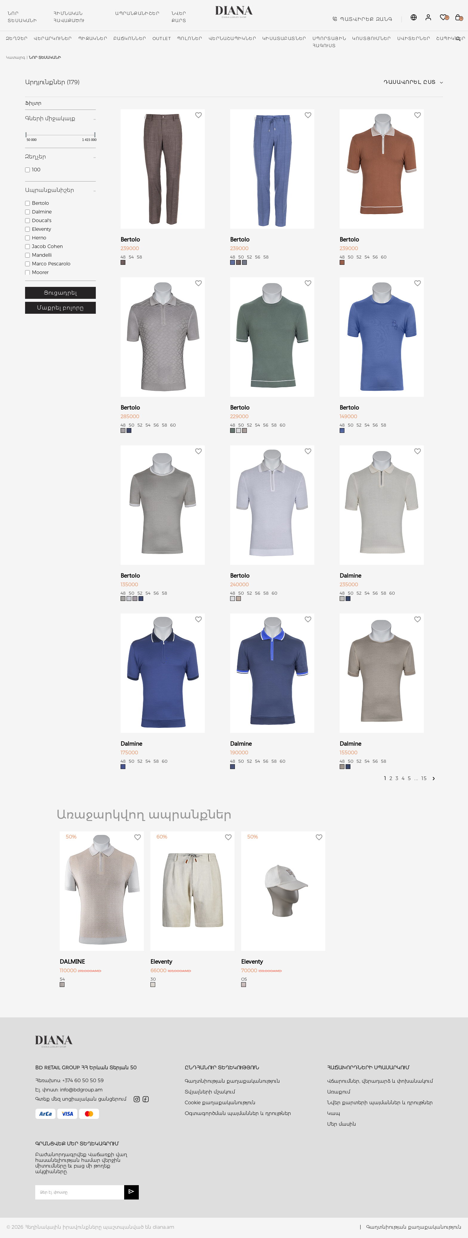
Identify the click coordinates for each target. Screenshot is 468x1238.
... (416, 778)
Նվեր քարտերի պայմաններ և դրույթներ (380, 1102)
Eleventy (41, 229)
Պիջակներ (92, 38)
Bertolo (40, 203)
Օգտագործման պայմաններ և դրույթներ (238, 1113)
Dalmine (42, 212)
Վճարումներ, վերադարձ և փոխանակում (380, 1081)
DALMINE (72, 961)
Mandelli (42, 255)
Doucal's (41, 220)
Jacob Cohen (47, 246)
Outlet (162, 38)
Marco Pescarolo (51, 264)
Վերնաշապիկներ (232, 38)
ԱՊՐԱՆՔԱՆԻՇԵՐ (137, 13)
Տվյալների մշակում (210, 1092)
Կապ (333, 1113)
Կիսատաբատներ (284, 38)
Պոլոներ (190, 38)
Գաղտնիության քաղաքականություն (232, 1081)
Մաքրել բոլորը (60, 307)
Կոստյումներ (371, 38)
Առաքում (338, 1092)
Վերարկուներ (53, 38)
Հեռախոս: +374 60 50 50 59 (69, 1080)
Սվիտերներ (414, 38)
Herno (39, 238)
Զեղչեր (17, 38)
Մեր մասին (341, 1124)
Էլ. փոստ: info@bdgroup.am (69, 1090)
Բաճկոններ (130, 38)
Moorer (40, 272)
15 (424, 778)
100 (36, 170)
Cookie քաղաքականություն (220, 1102)
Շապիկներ (451, 38)
